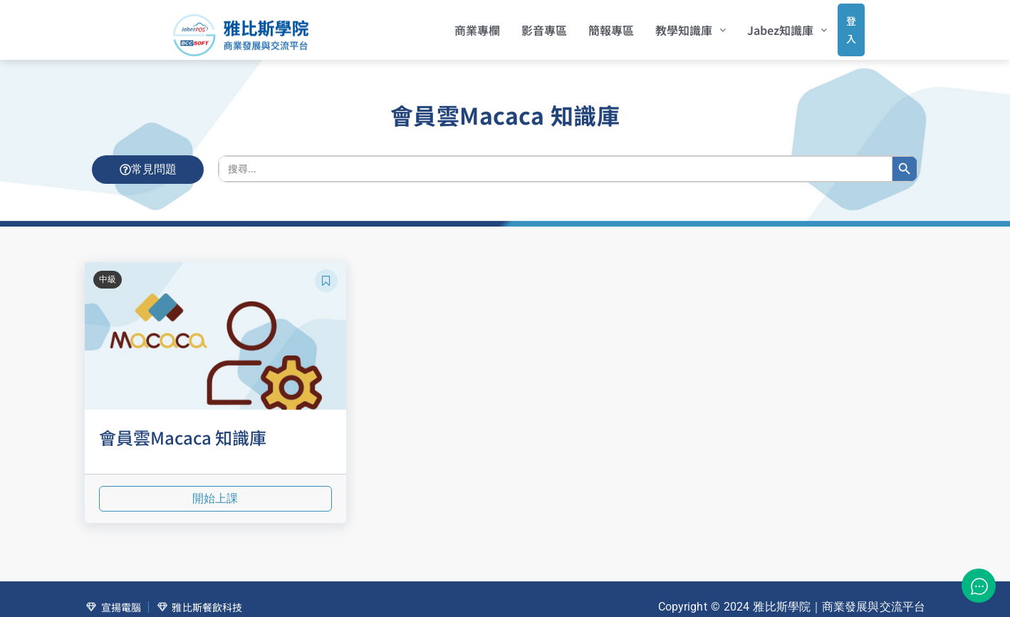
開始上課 (215, 488)
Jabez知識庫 (768, 24)
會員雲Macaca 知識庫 (182, 426)
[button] (671, 25)
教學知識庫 (671, 24)
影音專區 (525, 24)
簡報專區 (592, 24)
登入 (837, 24)
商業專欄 (458, 24)
